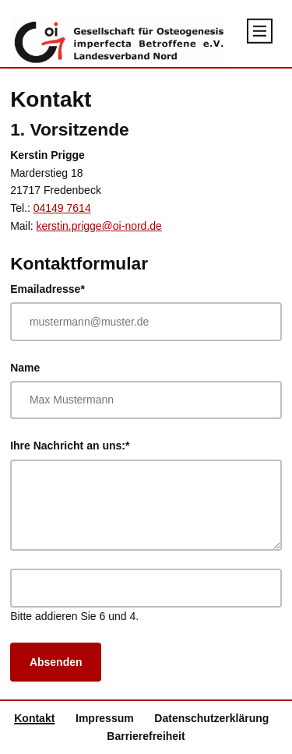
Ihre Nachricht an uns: (69, 444)
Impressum (105, 718)
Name (25, 367)
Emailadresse (47, 287)
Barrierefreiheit (146, 736)
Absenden (56, 662)
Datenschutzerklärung (211, 718)
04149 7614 (62, 208)
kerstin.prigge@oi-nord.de (99, 226)
